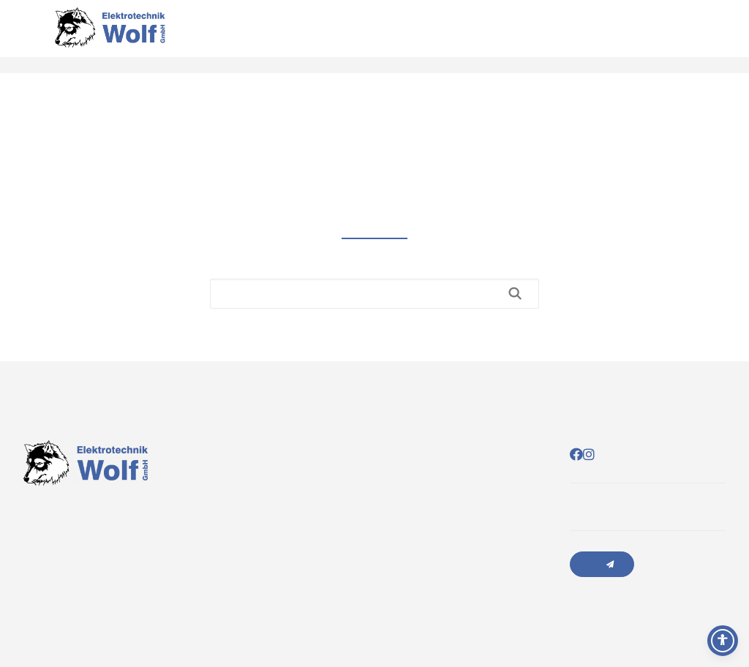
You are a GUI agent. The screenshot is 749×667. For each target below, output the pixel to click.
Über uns (652, 36)
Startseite (600, 36)
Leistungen (626, 36)
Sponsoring (700, 36)
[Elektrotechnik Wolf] (109, 36)
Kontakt (675, 36)
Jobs (724, 36)
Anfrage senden (602, 564)
